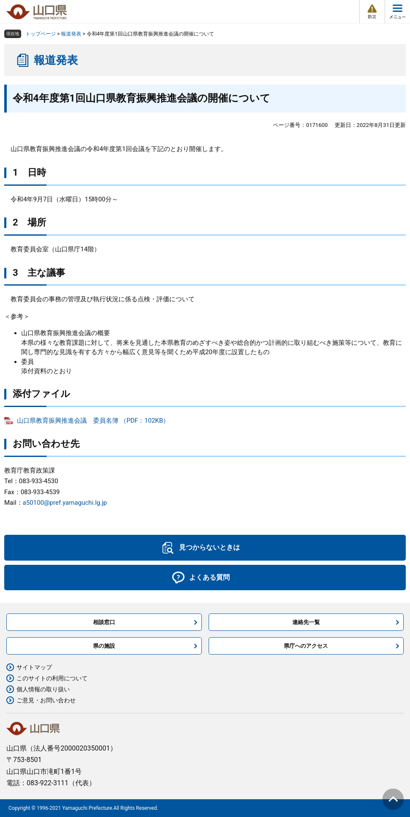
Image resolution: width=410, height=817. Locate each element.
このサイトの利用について (52, 678)
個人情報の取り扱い (43, 689)
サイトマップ (34, 667)
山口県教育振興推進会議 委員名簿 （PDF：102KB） (93, 420)
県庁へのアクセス (306, 646)
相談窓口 (104, 622)
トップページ (40, 34)
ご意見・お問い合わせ (46, 700)
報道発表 (71, 34)
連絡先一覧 (306, 622)
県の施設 (104, 646)
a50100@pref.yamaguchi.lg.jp (65, 502)
